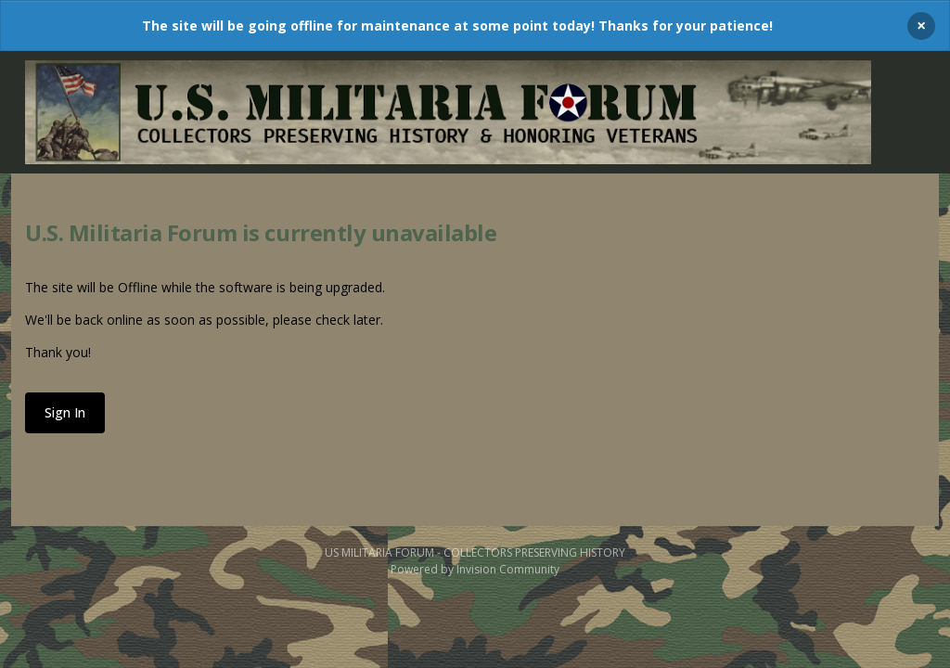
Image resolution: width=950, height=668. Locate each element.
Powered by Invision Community (475, 569)
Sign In (65, 412)
